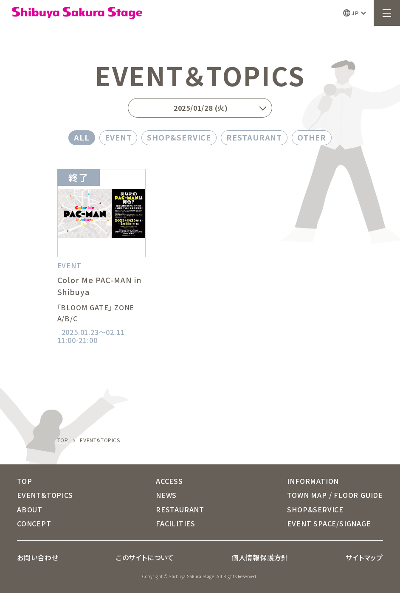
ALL (82, 137)
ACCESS (169, 481)
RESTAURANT (254, 137)
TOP (62, 440)
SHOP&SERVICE (179, 137)
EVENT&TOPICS (45, 495)
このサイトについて (145, 557)
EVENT (118, 137)
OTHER (311, 137)
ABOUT (29, 509)
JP (355, 13)
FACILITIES (175, 523)
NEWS (166, 495)
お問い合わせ (38, 557)
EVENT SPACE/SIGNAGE (329, 523)
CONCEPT (34, 523)
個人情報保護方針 (259, 557)
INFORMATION (313, 481)
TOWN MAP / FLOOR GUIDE (335, 495)
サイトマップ (364, 557)
